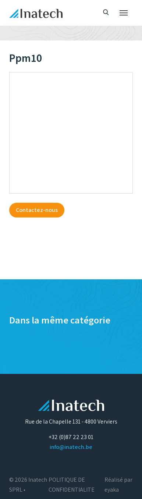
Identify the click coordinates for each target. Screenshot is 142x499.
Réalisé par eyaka (118, 484)
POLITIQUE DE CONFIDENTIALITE (72, 484)
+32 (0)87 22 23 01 (71, 437)
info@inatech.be (71, 447)
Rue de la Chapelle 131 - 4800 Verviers (71, 421)
